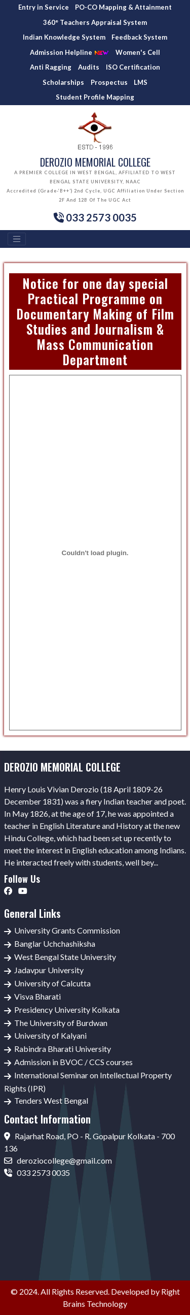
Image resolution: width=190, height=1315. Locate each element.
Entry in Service (43, 7)
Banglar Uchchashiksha (54, 943)
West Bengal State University (65, 956)
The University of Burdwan (60, 1023)
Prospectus (109, 82)
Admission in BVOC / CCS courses (73, 1062)
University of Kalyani (50, 1035)
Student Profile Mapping (95, 97)
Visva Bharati (37, 996)
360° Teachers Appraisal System (95, 22)
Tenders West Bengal (51, 1100)
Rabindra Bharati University (62, 1048)
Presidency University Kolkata (67, 1009)
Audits (88, 67)
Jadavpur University (49, 970)
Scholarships (63, 82)
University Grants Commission (67, 930)
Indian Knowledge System (64, 37)
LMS (140, 82)
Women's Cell (138, 52)
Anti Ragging (50, 67)
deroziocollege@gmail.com (58, 1160)
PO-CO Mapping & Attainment (123, 7)
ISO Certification (133, 67)
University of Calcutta (52, 983)
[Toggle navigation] (17, 239)
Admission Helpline (69, 52)
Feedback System (139, 37)
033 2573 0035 (37, 1172)
